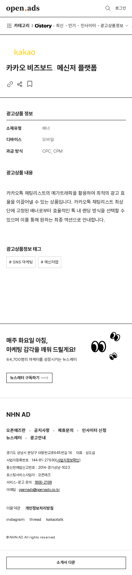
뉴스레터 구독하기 (29, 377)
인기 (72, 25)
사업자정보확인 (68, 460)
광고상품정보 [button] (112, 25)
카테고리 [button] (18, 26)
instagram (15, 519)
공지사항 (42, 430)
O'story (43, 26)
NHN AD (18, 414)
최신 (60, 25)
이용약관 (13, 508)
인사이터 (88, 25)
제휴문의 (66, 430)
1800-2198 (43, 482)
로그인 (120, 8)
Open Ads (23, 8)
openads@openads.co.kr (39, 489)
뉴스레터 (14, 437)
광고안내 (38, 437)
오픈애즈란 (16, 430)
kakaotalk (54, 519)
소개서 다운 (66, 562)
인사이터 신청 (94, 430)
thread (35, 519)
